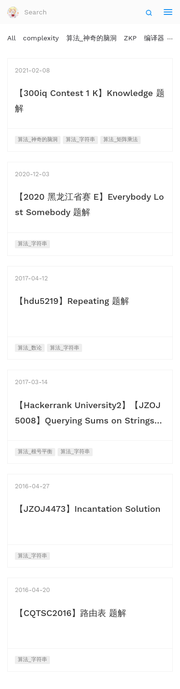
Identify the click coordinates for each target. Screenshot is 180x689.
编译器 (154, 38)
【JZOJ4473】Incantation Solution (87, 509)
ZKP (130, 38)
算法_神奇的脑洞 (91, 38)
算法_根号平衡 (35, 451)
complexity (41, 38)
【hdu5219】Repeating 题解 (72, 301)
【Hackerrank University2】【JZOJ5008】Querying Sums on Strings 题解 (88, 420)
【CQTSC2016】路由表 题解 (70, 613)
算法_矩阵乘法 (120, 139)
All (11, 38)
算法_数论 (30, 348)
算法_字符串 (80, 139)
